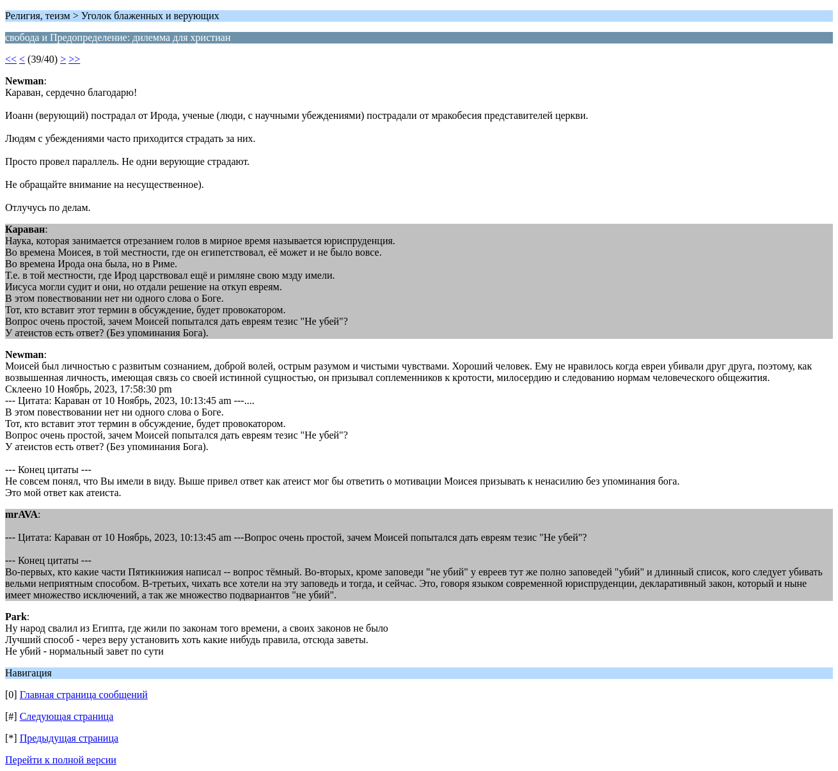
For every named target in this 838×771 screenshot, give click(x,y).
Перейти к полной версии (60, 759)
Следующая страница (67, 716)
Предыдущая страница (69, 738)
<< (11, 59)
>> (74, 59)
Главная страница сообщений (84, 694)
